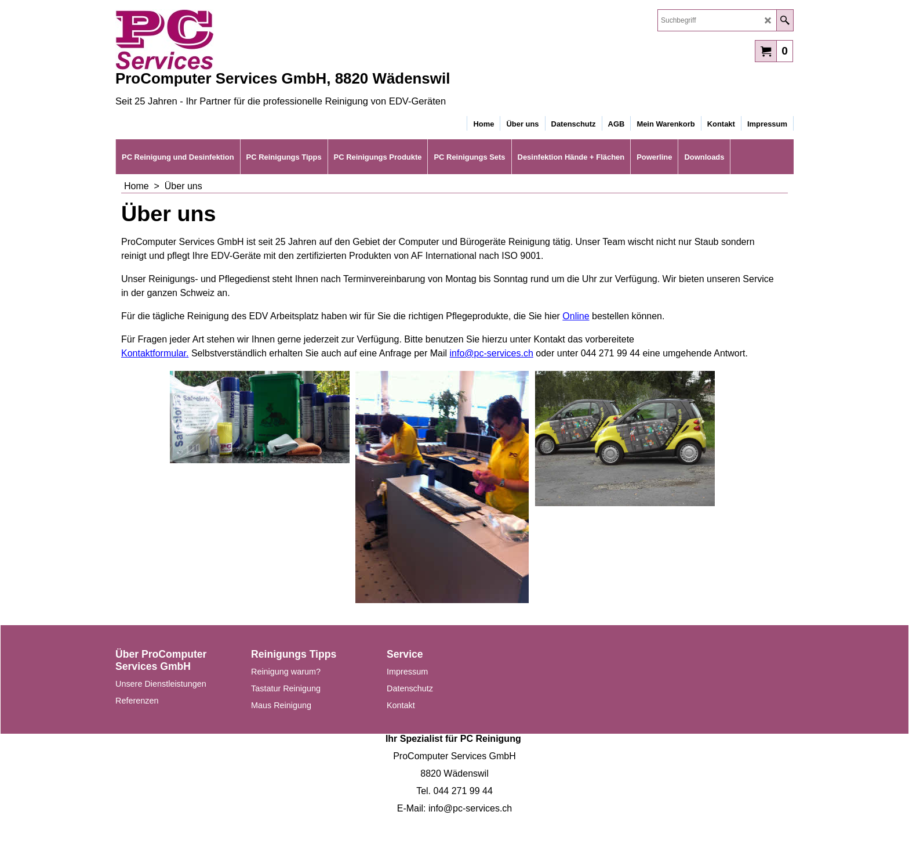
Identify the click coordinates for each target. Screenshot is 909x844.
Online (575, 316)
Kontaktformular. (155, 353)
